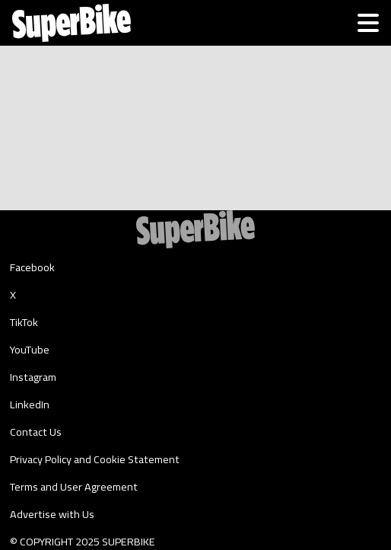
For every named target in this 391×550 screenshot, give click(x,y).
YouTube (29, 349)
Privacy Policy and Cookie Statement (95, 459)
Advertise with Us (52, 514)
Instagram (33, 377)
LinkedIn (29, 404)
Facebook (32, 267)
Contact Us (36, 432)
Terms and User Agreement (74, 486)
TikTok (24, 322)
